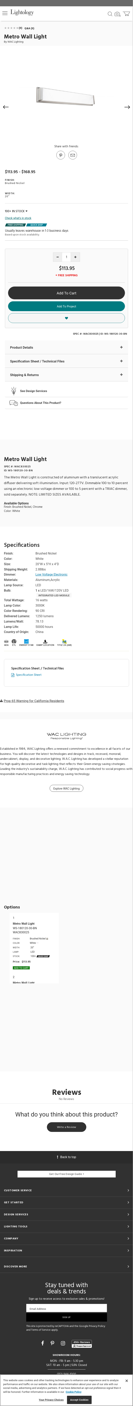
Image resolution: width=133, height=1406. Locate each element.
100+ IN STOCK (16, 211)
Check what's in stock (18, 218)
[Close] (126, 1380)
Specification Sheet (29, 675)
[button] (5, 13)
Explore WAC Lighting (66, 788)
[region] (66, 1390)
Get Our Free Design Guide (66, 1174)
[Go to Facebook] (43, 1343)
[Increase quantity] (75, 257)
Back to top (66, 1157)
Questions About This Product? (40, 403)
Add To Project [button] (66, 306)
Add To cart (21, 968)
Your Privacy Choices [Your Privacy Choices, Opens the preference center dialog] (51, 1399)
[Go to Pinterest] (60, 159)
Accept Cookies (79, 1399)
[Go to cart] (127, 13)
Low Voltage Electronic (51, 574)
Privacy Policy (97, 1326)
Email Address (38, 1308)
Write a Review (66, 1127)
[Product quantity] (66, 257)
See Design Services (33, 391)
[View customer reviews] (82, 1344)
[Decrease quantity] (57, 257)
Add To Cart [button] (66, 293)
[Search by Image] (117, 14)
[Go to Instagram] (63, 1343)
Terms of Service (41, 1330)
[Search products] (110, 14)
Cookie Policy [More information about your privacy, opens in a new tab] (74, 1391)
